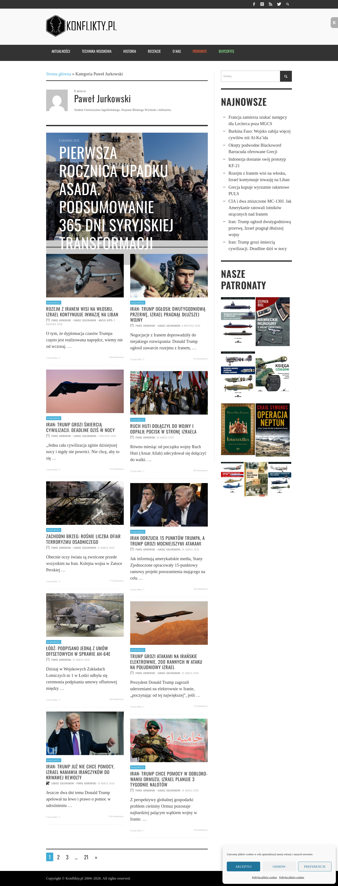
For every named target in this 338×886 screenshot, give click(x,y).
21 (86, 857)
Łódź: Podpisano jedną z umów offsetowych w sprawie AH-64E (78, 651)
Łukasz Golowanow (85, 320)
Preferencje (314, 866)
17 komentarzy (117, 580)
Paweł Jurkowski (61, 320)
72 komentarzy (201, 706)
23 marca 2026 (81, 659)
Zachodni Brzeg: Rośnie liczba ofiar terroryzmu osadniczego (83, 539)
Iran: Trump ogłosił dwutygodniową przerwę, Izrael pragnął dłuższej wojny (167, 314)
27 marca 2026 (106, 547)
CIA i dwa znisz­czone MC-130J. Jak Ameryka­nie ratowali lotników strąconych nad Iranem (259, 207)
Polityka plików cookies (264, 877)
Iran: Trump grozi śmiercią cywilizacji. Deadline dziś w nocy (80, 427)
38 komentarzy (201, 589)
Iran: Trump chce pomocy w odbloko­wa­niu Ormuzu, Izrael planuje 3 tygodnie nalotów (168, 779)
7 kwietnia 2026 (107, 436)
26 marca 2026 (190, 549)
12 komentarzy (117, 469)
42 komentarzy (201, 358)
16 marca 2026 (190, 790)
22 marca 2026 (190, 673)
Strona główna (58, 74)
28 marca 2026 (165, 437)
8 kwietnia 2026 (191, 325)
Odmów (279, 866)
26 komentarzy (201, 829)
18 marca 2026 (106, 783)
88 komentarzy (201, 470)
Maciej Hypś (105, 320)
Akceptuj (243, 866)
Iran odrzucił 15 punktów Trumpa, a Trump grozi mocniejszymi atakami (167, 541)
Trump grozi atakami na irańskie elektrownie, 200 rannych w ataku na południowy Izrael (166, 661)
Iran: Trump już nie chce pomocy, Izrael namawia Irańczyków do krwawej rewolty (80, 771)
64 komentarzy (117, 699)
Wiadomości (53, 302)
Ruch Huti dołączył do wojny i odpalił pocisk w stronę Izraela (163, 429)
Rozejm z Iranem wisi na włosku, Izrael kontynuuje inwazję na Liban (82, 311)
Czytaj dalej (53, 357)
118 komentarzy (116, 357)
